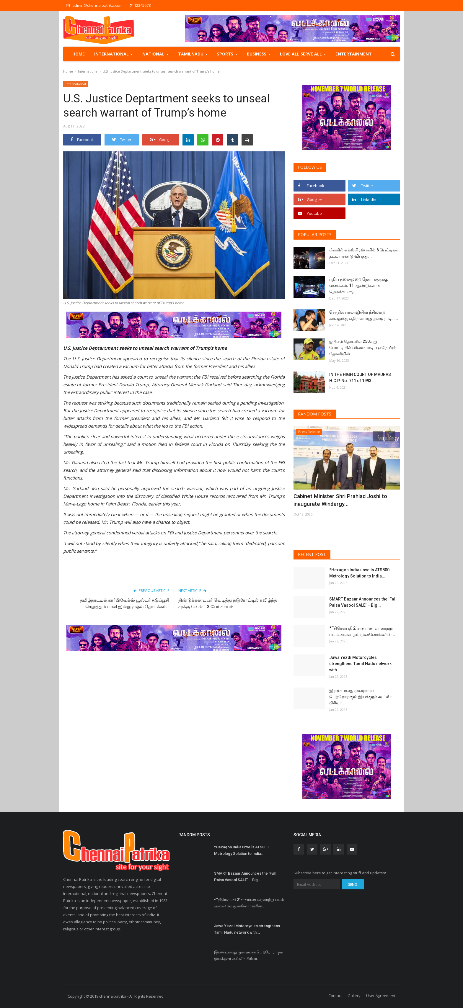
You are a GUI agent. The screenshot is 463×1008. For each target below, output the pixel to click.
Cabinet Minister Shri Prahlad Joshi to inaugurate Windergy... (347, 500)
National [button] (155, 54)
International (88, 71)
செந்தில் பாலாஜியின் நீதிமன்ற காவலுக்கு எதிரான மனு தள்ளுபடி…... (363, 315)
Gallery (354, 995)
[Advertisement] (174, 701)
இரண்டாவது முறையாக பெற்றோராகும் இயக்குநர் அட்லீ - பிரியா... (360, 696)
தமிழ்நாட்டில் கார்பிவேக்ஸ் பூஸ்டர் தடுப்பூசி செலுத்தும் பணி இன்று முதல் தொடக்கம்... (124, 603)
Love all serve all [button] (303, 54)
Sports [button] (227, 54)
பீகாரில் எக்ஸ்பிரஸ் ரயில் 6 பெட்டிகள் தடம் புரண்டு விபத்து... (364, 253)
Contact (335, 995)
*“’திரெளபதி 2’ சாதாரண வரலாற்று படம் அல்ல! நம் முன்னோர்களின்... (362, 631)
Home (78, 54)
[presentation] (378, 436)
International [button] (113, 54)
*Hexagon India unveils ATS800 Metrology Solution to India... (359, 572)
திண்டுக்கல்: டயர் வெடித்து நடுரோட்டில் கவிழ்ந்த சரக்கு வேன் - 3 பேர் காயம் (227, 603)
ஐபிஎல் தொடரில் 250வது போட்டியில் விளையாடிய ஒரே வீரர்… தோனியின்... (363, 347)
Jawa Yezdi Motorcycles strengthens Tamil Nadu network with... (360, 663)
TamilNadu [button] (193, 54)
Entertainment (353, 54)
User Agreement (380, 995)
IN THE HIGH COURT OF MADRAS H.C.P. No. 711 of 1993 (360, 377)
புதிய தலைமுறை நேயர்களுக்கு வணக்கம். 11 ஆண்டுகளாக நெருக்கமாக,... (358, 285)
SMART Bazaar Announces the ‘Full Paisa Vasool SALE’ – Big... (363, 602)
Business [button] (258, 54)
